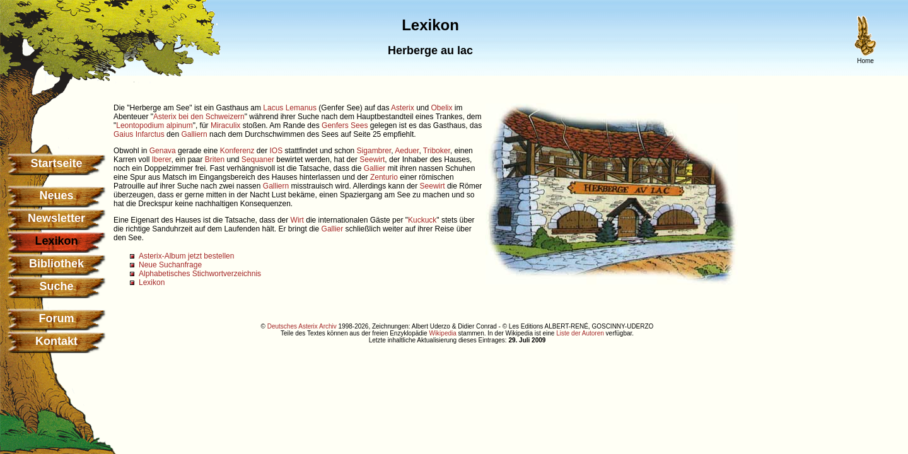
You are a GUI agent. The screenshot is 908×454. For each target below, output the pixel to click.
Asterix (402, 107)
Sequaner (258, 159)
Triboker (436, 150)
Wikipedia (442, 333)
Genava (162, 150)
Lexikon (152, 282)
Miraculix (225, 125)
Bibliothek (56, 263)
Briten (214, 159)
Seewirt (372, 159)
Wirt (297, 220)
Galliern (194, 134)
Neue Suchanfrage (170, 264)
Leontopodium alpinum (154, 125)
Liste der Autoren (580, 333)
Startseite (56, 163)
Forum (56, 318)
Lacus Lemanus (290, 107)
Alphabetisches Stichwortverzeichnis (200, 273)
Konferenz (237, 150)
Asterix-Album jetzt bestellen (186, 256)
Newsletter (56, 218)
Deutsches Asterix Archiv (302, 326)
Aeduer (407, 150)
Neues (56, 195)
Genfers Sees (345, 125)
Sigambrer (374, 150)
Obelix (442, 107)
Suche (56, 286)
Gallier (375, 168)
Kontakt (56, 341)
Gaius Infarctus (139, 134)
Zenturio (384, 177)
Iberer (162, 159)
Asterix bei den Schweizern (199, 116)
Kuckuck (422, 220)
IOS (276, 150)
